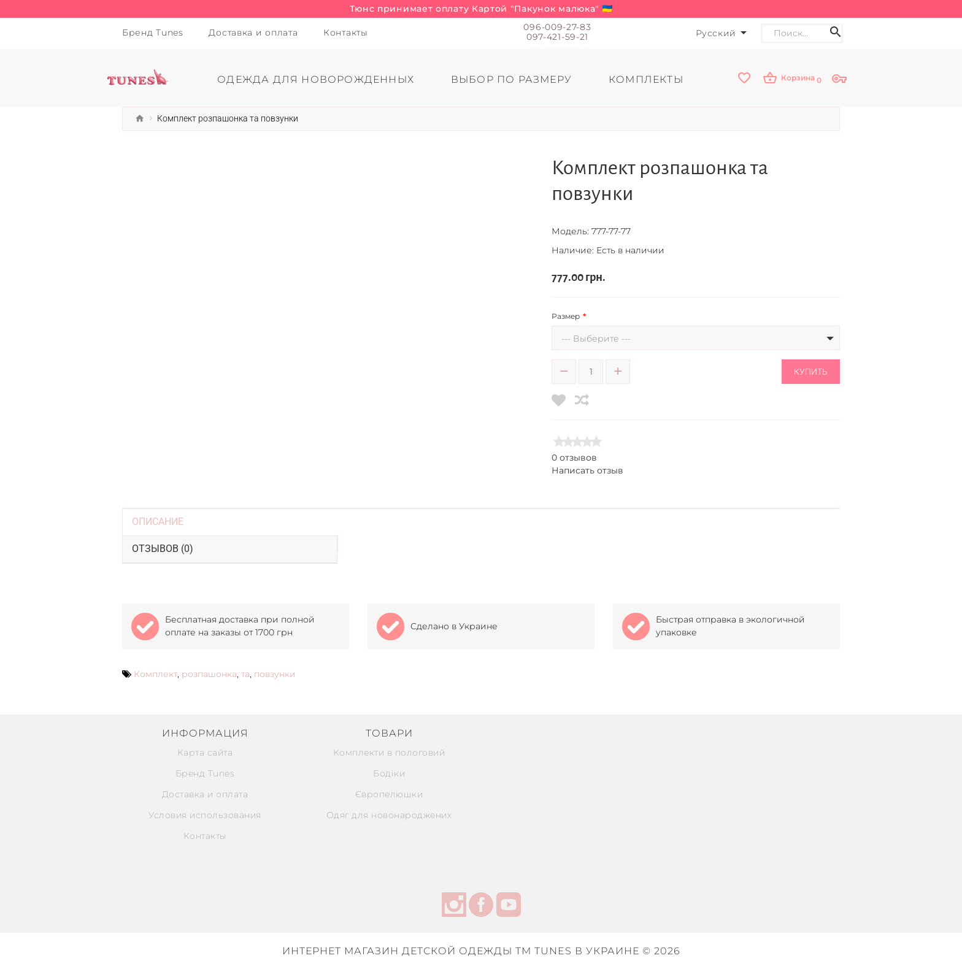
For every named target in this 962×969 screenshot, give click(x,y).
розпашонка (209, 674)
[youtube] (508, 906)
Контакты (205, 836)
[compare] (582, 400)
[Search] (797, 33)
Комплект (155, 674)
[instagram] (454, 906)
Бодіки (389, 773)
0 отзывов (574, 457)
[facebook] (481, 906)
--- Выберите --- (596, 338)
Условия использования (204, 815)
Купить (811, 372)
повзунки (275, 674)
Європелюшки (389, 794)
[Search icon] (835, 33)
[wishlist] (744, 79)
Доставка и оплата (205, 794)
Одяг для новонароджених (389, 815)
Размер (566, 316)
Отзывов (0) (162, 548)
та (245, 674)
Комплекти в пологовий (389, 752)
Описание (157, 521)
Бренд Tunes (205, 773)
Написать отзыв (587, 470)
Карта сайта (205, 752)
